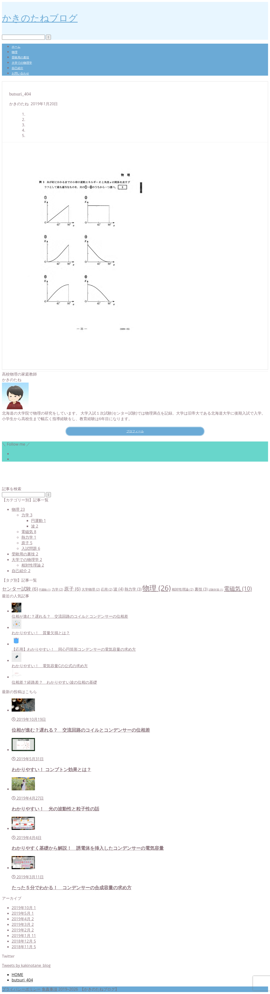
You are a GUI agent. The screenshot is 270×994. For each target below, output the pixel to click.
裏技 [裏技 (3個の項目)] (201, 589)
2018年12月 (24, 941)
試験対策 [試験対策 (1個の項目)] (216, 589)
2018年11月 (24, 946)
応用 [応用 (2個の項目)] (106, 589)
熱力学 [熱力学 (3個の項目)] (132, 589)
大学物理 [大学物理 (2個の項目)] (91, 589)
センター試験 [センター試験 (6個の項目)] (20, 588)
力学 (26, 515)
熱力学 (28, 537)
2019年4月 (23, 919)
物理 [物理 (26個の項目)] (156, 588)
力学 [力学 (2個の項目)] (57, 589)
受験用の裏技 (20, 57)
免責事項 (49, 989)
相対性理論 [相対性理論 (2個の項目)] (182, 589)
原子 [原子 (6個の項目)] (72, 588)
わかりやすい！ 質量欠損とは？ (41, 632)
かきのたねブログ (40, 18)
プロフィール (135, 431)
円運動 (38, 520)
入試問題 (30, 548)
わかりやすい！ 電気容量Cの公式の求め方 (50, 665)
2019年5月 (23, 913)
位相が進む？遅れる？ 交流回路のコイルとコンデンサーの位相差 (70, 616)
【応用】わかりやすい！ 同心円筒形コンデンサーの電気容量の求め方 (74, 649)
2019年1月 (24, 935)
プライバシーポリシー (21, 989)
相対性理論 (32, 565)
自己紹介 (17, 68)
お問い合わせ (20, 73)
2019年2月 (23, 930)
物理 (14, 52)
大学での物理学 (22, 63)
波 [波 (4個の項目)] (118, 589)
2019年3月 (23, 924)
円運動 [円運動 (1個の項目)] (44, 589)
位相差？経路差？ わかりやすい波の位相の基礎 (54, 682)
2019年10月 (24, 907)
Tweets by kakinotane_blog (26, 965)
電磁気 (28, 531)
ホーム (16, 47)
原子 (26, 542)
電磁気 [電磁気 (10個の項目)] (238, 588)
